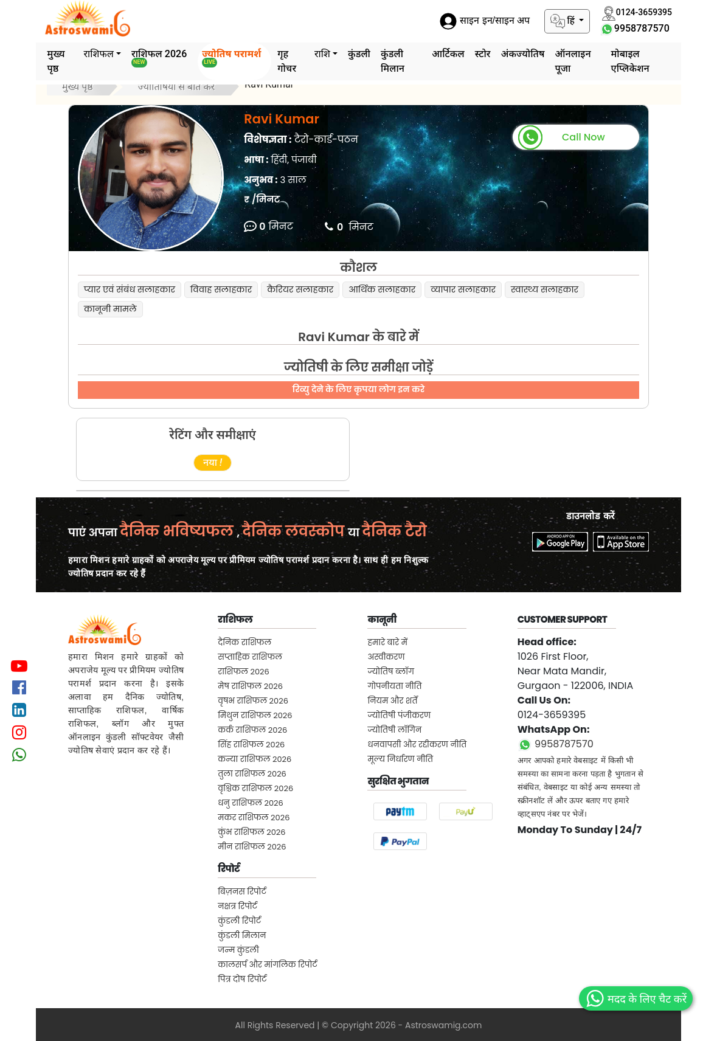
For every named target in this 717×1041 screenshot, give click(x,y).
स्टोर (483, 54)
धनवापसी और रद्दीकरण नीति (416, 744)
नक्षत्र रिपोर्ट (237, 906)
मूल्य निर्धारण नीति (400, 759)
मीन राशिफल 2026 (252, 847)
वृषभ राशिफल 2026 (253, 701)
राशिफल (99, 54)
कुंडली (359, 54)
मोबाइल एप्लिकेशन (630, 61)
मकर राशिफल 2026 (253, 817)
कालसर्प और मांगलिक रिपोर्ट (267, 964)
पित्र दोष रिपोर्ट (242, 979)
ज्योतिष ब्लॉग (390, 671)
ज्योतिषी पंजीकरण (399, 715)
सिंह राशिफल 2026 (251, 744)
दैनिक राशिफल (244, 642)
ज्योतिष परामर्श (231, 57)
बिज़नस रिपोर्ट (242, 891)
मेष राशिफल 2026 (250, 686)
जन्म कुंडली (238, 950)
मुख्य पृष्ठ (55, 61)
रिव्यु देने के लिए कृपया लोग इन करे (358, 389)
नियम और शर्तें (392, 701)
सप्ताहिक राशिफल (250, 657)
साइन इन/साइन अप (484, 21)
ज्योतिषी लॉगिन (394, 730)
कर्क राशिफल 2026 (252, 730)
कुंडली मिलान (392, 61)
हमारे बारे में (387, 642)
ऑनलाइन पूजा (573, 61)
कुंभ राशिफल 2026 (251, 832)
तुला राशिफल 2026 (252, 774)
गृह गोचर (286, 61)
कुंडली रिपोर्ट (239, 921)
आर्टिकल (448, 54)
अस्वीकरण (385, 657)
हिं (563, 21)
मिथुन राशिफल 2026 (255, 715)
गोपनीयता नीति (394, 686)
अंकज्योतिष (523, 54)
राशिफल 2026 (159, 57)
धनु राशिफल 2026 (250, 803)
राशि (322, 54)
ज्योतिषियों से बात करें (176, 86)
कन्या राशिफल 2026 (254, 759)
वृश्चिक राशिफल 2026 (255, 788)
